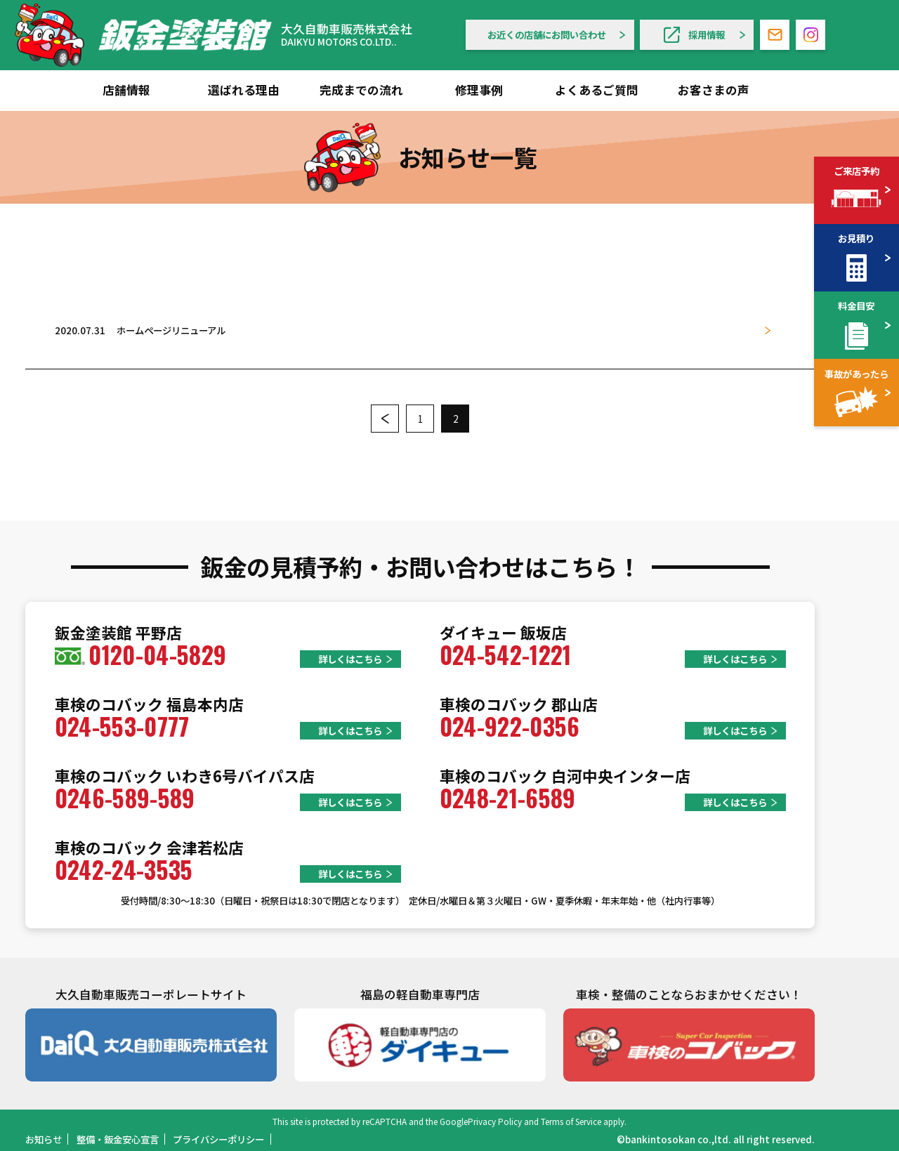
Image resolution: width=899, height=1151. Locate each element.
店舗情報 (126, 89)
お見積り (856, 238)
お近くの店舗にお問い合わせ (546, 34)
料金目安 (856, 305)
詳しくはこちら (350, 659)
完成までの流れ (361, 89)
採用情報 (694, 35)
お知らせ (43, 1139)
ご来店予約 (856, 171)
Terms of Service (571, 1121)
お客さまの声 (713, 89)
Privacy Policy (495, 1121)
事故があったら (856, 374)
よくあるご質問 (596, 89)
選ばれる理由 (244, 89)
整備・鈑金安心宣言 (118, 1139)
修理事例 (479, 89)
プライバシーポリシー (218, 1139)
